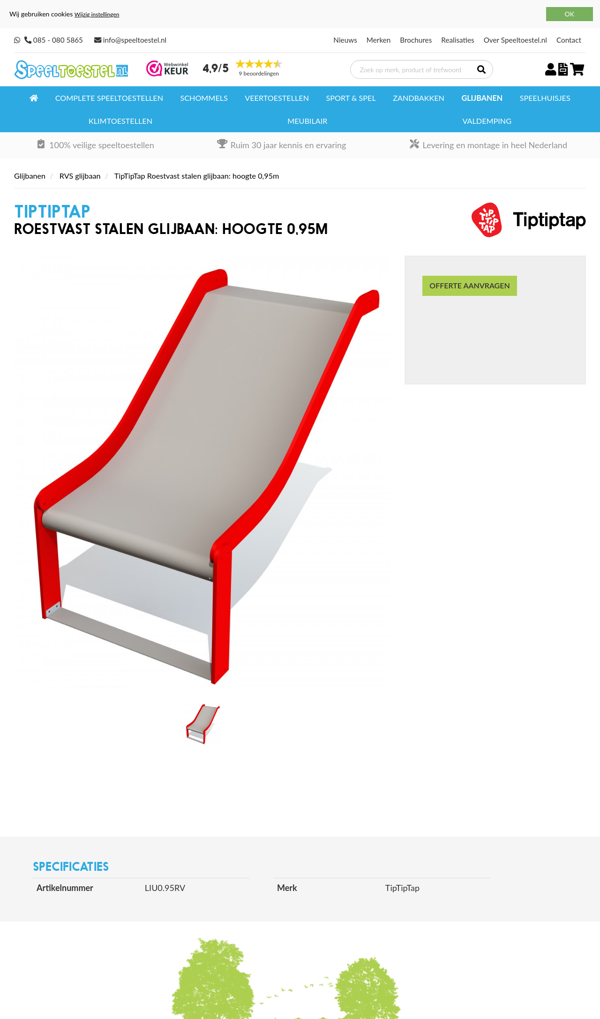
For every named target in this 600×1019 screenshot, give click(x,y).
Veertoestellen (277, 97)
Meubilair (307, 120)
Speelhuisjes (545, 97)
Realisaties (457, 40)
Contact (568, 40)
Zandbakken (418, 97)
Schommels (203, 97)
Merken (379, 40)
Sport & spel (350, 97)
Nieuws (345, 40)
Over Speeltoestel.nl (515, 40)
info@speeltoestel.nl (134, 40)
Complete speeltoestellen (109, 97)
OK (569, 14)
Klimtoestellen (120, 120)
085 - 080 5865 (58, 40)
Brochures (416, 40)
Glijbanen (481, 97)
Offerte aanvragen (469, 285)
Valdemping (486, 120)
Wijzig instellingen (97, 14)
